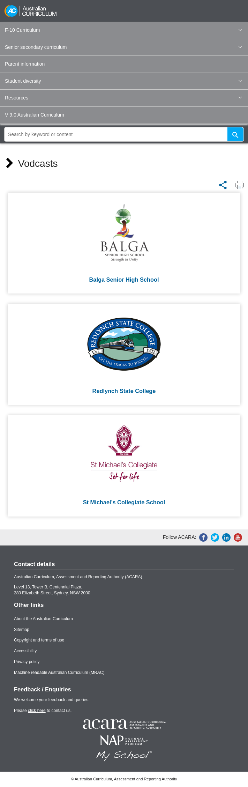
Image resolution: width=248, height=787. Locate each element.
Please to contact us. (43, 710)
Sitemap (21, 629)
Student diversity (123, 81)
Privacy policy (26, 661)
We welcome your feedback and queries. (52, 699)
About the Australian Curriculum (43, 618)
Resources (123, 98)
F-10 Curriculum (123, 30)
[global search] (124, 134)
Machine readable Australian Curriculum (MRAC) (59, 672)
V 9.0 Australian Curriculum (34, 115)
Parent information (25, 64)
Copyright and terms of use (39, 640)
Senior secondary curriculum (123, 47)
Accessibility (25, 650)
